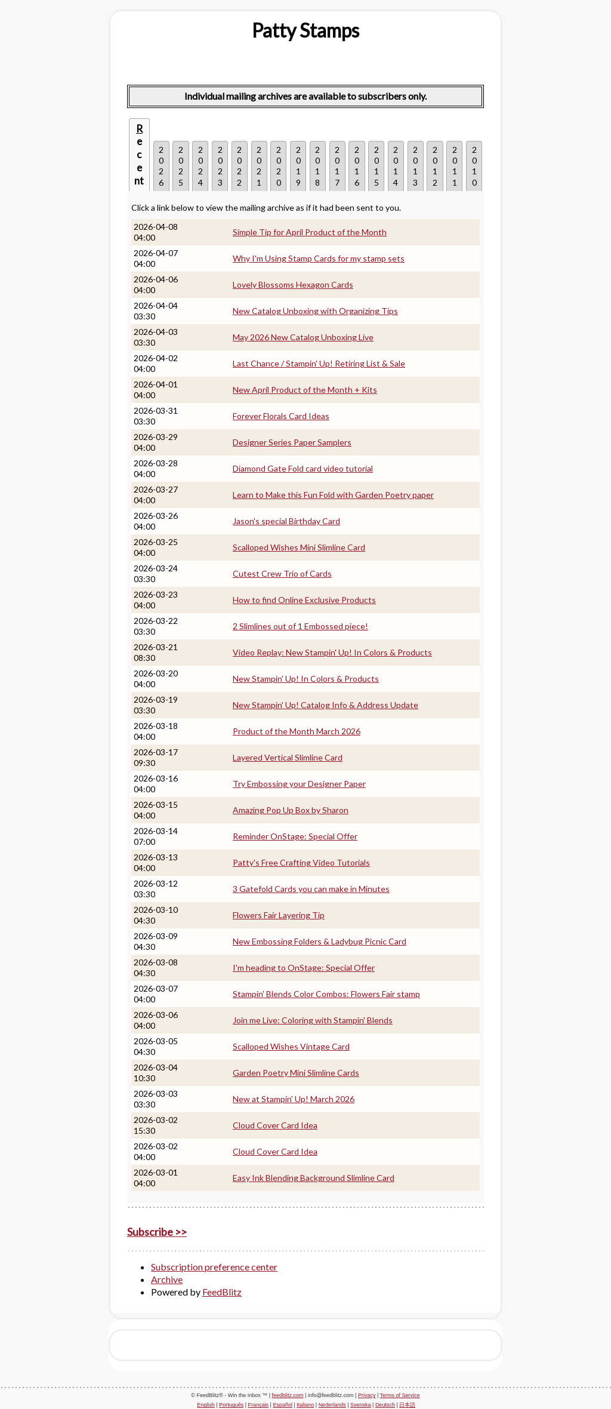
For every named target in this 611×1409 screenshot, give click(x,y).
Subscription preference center (214, 1266)
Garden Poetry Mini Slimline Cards (296, 1072)
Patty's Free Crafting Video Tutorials (301, 862)
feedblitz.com (288, 1395)
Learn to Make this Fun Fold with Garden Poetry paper (333, 495)
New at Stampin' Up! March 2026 (293, 1099)
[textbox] (305, 30)
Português (231, 1405)
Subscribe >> (157, 1231)
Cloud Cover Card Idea (275, 1125)
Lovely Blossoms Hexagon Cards (293, 284)
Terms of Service (400, 1395)
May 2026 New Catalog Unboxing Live (303, 337)
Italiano (305, 1405)
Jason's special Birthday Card (286, 521)
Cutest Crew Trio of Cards (282, 573)
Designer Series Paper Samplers (292, 442)
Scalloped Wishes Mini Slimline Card (299, 547)
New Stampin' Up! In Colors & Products (306, 678)
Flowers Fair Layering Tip (279, 915)
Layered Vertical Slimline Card (287, 757)
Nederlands (332, 1405)
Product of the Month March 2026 (296, 731)
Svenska (360, 1405)
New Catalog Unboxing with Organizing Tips (315, 311)
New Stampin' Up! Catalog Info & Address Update (325, 705)
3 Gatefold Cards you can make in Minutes (311, 889)
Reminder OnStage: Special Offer (295, 836)
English (206, 1405)
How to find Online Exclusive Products (304, 600)
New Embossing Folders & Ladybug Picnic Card (319, 941)
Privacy (367, 1395)
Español (282, 1405)
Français (258, 1405)
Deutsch (385, 1405)
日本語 (407, 1405)
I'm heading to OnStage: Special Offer (304, 967)
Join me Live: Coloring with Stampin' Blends (313, 1020)
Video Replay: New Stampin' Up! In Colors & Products (332, 652)
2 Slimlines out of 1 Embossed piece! (300, 626)
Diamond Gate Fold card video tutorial (303, 468)
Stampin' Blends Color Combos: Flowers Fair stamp (326, 994)
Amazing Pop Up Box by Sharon (290, 810)
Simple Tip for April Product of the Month (310, 232)
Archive (167, 1279)
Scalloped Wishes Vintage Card (291, 1046)
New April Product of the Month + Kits (305, 389)
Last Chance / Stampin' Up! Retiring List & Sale (319, 363)
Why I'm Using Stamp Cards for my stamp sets (319, 258)
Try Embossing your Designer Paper (299, 784)
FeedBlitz (222, 1291)
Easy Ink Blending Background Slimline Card (313, 1178)
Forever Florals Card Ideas (281, 416)
